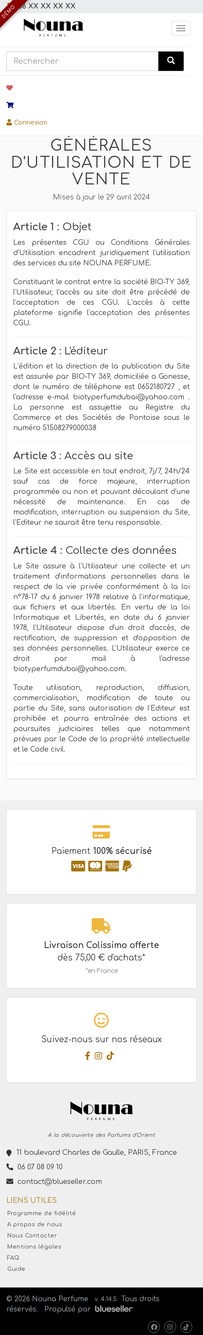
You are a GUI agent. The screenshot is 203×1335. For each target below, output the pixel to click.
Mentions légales (34, 1247)
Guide (16, 1269)
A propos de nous (34, 1225)
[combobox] (82, 61)
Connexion (26, 122)
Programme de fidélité (41, 1213)
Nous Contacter (32, 1236)
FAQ (13, 1258)
